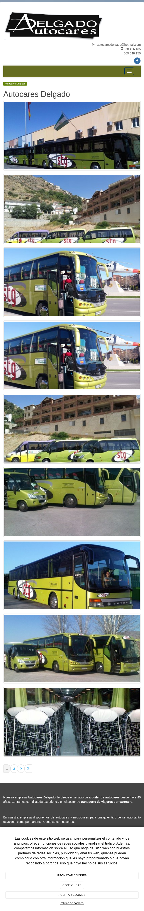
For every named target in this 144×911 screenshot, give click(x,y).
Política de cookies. (72, 903)
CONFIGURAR (72, 885)
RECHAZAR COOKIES (71, 875)
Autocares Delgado (15, 83)
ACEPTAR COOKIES (72, 894)
